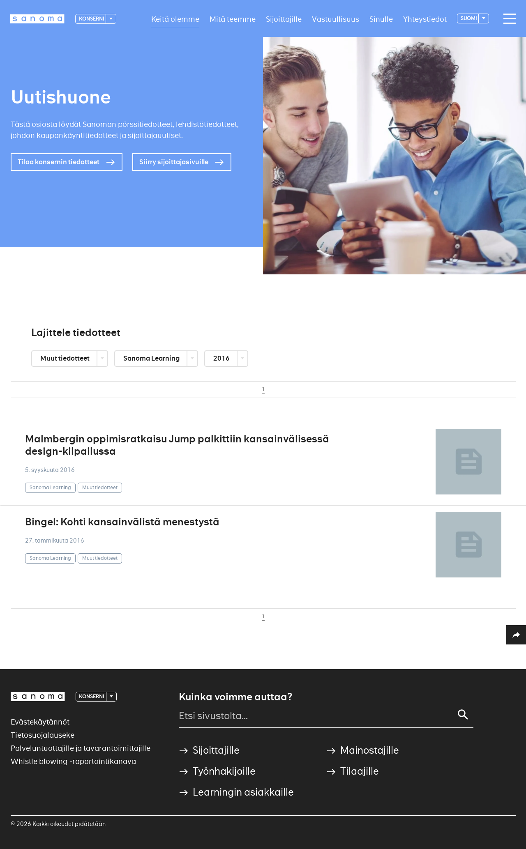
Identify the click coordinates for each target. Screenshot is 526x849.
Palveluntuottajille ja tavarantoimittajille (80, 748)
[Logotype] (37, 18)
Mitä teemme (233, 18)
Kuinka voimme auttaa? (235, 697)
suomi (469, 18)
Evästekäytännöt (40, 722)
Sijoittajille (284, 18)
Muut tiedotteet (65, 358)
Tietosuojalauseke (42, 735)
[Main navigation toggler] (507, 19)
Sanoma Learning (152, 358)
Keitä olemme (175, 18)
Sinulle (381, 18)
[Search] (463, 714)
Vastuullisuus (335, 18)
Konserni (92, 19)
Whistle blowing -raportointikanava (73, 761)
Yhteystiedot (425, 18)
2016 (222, 358)
